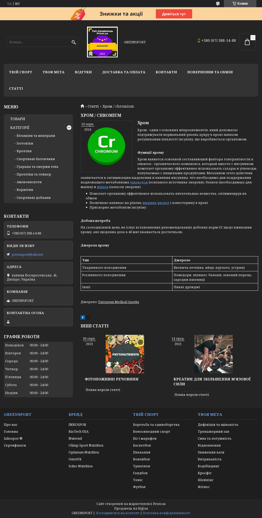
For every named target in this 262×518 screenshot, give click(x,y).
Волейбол (141, 459)
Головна (11, 431)
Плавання (141, 452)
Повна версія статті (103, 389)
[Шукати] (73, 42)
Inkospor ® (13, 438)
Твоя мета (53, 72)
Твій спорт (20, 72)
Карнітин (25, 189)
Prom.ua (159, 504)
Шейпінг (205, 480)
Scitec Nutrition (81, 466)
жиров (102, 186)
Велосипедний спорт (151, 431)
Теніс (138, 480)
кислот (163, 202)
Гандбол (140, 473)
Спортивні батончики (36, 159)
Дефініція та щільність (218, 424)
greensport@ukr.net (27, 254)
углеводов (139, 182)
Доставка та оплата (123, 72)
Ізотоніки (25, 143)
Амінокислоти (29, 182)
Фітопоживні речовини (111, 379)
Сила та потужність (215, 438)
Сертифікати (15, 445)
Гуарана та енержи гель (38, 166)
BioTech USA (79, 431)
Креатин (24, 151)
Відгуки (83, 72)
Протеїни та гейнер (34, 174)
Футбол (139, 486)
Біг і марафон (145, 438)
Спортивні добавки (34, 197)
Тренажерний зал (213, 431)
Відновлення (209, 445)
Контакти (166, 72)
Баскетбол (142, 445)
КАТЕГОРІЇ (19, 127)
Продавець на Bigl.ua (131, 508)
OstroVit (75, 459)
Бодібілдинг (208, 466)
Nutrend (75, 438)
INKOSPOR (77, 424)
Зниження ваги (211, 452)
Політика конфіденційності (166, 513)
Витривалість (210, 459)
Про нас (11, 424)
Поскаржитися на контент (117, 513)
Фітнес (204, 486)
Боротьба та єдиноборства (156, 424)
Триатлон (141, 466)
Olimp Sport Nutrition (86, 445)
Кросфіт (205, 473)
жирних (150, 202)
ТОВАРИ (17, 119)
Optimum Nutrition (84, 452)
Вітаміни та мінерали (36, 135)
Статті (16, 88)
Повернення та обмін (210, 72)
